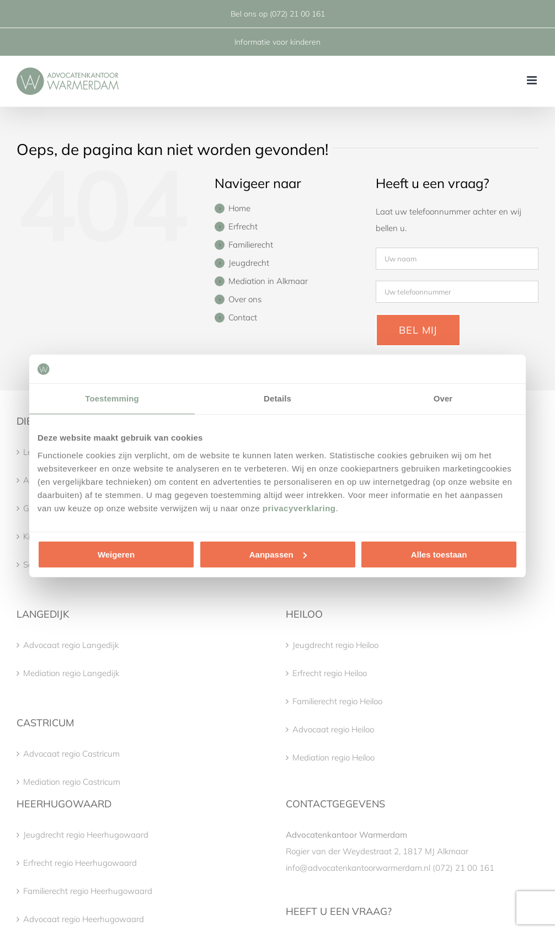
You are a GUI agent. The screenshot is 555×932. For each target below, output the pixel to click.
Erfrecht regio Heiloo (329, 673)
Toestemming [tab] (112, 398)
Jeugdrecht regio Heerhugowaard (85, 834)
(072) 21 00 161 (297, 14)
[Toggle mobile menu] (532, 80)
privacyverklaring (299, 508)
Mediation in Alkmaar (268, 281)
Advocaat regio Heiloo (333, 729)
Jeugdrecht (248, 263)
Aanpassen (278, 554)
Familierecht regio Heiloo (337, 701)
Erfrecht (243, 226)
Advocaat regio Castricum (71, 753)
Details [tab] (277, 398)
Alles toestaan (439, 554)
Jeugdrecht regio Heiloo (335, 645)
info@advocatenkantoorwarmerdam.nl (358, 868)
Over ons (245, 299)
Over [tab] (443, 398)
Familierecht (250, 244)
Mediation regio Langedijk (71, 673)
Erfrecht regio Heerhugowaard (80, 863)
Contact (242, 317)
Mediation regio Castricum (71, 781)
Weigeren (116, 554)
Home (239, 208)
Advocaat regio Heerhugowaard (83, 919)
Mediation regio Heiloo (333, 757)
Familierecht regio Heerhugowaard (87, 891)
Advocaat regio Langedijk (71, 645)
